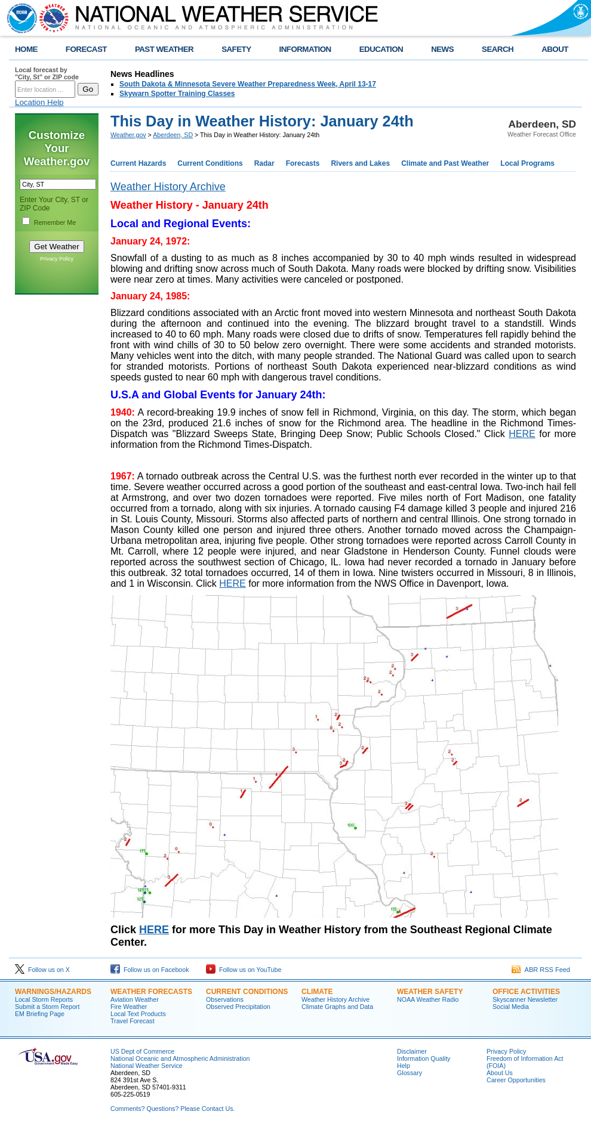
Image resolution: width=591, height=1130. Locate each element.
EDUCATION (381, 49)
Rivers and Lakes (360, 163)
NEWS (442, 49)
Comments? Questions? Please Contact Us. (172, 1108)
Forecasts (303, 163)
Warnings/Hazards (53, 991)
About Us (500, 1072)
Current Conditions (209, 163)
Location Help (39, 102)
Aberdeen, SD (173, 134)
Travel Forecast (132, 1020)
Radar (264, 163)
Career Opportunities (516, 1079)
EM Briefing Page (39, 1013)
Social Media (510, 1006)
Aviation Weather (134, 999)
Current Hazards (138, 163)
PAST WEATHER (164, 49)
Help (403, 1065)
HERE (522, 434)
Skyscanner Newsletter (525, 999)
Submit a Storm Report (47, 1006)
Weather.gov (128, 134)
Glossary (409, 1072)
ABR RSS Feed (541, 969)
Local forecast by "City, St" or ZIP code (47, 73)
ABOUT (554, 49)
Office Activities (526, 991)
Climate (317, 991)
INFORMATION (305, 49)
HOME (26, 49)
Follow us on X (42, 969)
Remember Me (55, 222)
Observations (225, 999)
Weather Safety (430, 991)
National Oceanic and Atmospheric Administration (180, 1058)
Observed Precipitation (238, 1006)
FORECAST (86, 49)
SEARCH (497, 49)
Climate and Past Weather (445, 163)
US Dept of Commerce (142, 1051)
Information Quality (423, 1058)
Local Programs (527, 163)
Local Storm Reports (44, 999)
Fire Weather (128, 1006)
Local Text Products (138, 1013)
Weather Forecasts (151, 991)
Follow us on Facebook (149, 969)
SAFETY (236, 49)
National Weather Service (146, 1065)
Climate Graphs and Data (337, 1006)
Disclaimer (412, 1051)
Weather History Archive (335, 999)
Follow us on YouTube (243, 969)
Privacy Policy (56, 259)
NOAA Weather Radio (427, 999)
